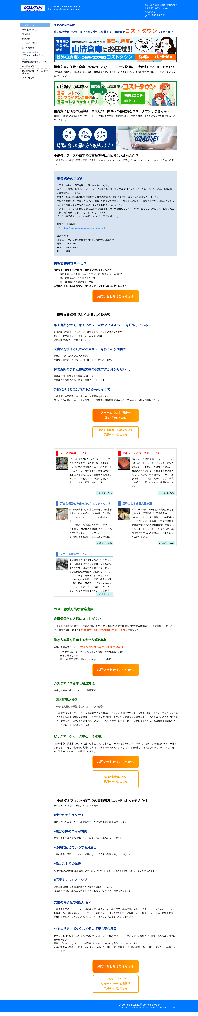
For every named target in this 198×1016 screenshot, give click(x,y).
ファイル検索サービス (73, 554)
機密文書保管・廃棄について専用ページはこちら (115, 432)
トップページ (28, 25)
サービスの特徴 (29, 30)
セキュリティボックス (32, 53)
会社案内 (26, 39)
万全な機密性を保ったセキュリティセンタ (85, 503)
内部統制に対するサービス (34, 60)
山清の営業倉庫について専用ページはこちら (115, 779)
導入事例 (26, 34)
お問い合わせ (28, 48)
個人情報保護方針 (30, 66)
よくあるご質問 (29, 43)
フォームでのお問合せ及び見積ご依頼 (115, 415)
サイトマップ (28, 78)
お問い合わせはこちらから (115, 296)
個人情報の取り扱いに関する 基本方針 (35, 72)
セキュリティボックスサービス (141, 453)
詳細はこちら (105, 493)
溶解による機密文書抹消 (137, 503)
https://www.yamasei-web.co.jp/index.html (84, 228)
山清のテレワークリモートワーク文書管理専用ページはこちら (115, 984)
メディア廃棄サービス (73, 453)
